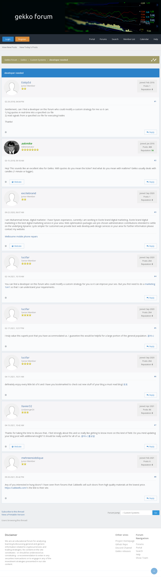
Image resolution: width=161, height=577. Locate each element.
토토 (125, 384)
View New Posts (9, 47)
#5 (155, 328)
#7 (155, 425)
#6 (155, 376)
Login (7, 39)
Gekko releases (123, 551)
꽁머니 (150, 335)
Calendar (144, 39)
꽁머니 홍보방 (88, 436)
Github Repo (121, 544)
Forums (103, 39)
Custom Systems (38, 59)
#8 (155, 477)
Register (22, 39)
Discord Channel (123, 547)
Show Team (142, 557)
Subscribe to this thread (13, 511)
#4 (155, 276)
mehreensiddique (32, 458)
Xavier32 (26, 406)
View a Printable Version (13, 514)
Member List (129, 39)
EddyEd (26, 82)
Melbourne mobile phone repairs (21, 236)
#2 (155, 160)
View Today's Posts (28, 47)
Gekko (24, 59)
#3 (155, 212)
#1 (155, 101)
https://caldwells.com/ (16, 487)
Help (156, 39)
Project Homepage (125, 540)
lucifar (25, 257)
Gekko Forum (11, 59)
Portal (92, 39)
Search (115, 39)
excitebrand (28, 193)
